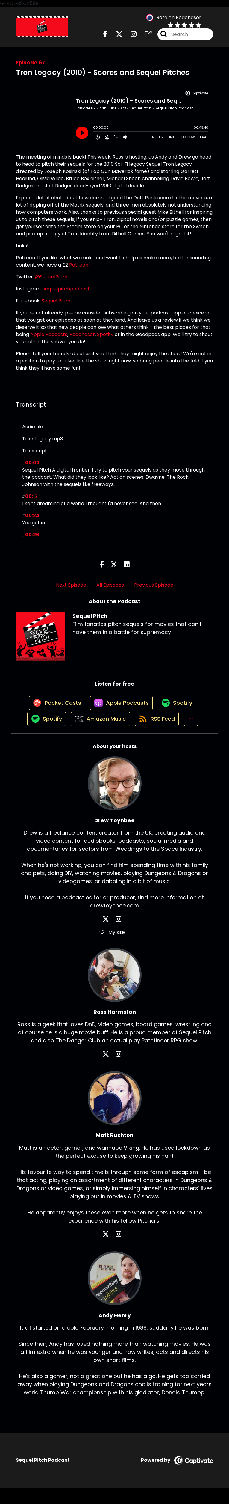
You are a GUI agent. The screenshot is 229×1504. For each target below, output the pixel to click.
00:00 (32, 467)
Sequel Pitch (56, 305)
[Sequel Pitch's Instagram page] (130, 36)
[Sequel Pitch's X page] (115, 36)
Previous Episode (153, 589)
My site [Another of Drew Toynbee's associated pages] (114, 948)
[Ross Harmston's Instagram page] (118, 1070)
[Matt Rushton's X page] (111, 1250)
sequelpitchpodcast (66, 293)
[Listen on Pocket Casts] (52, 712)
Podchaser (82, 338)
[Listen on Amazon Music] (98, 734)
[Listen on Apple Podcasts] (120, 713)
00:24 (32, 520)
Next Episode (71, 589)
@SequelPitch (51, 281)
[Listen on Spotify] (179, 712)
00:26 (32, 539)
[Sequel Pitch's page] (144, 36)
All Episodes (110, 589)
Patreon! (79, 269)
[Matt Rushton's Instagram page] (118, 1250)
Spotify (105, 338)
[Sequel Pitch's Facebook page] (105, 36)
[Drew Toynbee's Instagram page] (118, 935)
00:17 (31, 500)
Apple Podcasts (48, 338)
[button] (194, 734)
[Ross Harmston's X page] (111, 1070)
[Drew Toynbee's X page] (111, 935)
